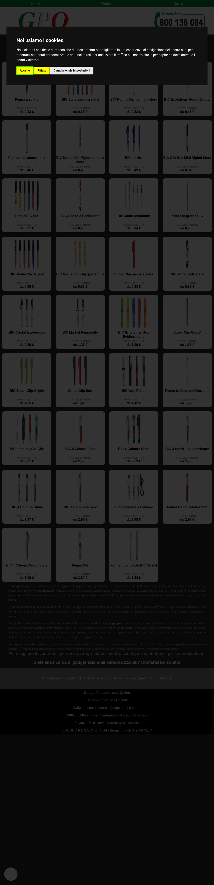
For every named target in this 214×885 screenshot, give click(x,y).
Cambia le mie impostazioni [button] (72, 70)
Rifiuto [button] (41, 70)
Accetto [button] (25, 70)
